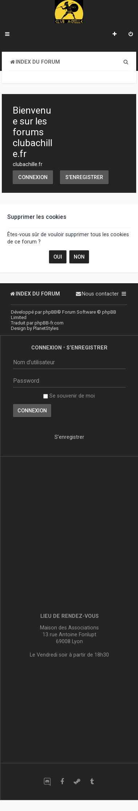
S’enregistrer (84, 177)
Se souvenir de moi (69, 396)
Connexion (33, 177)
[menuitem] (130, 34)
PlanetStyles (45, 328)
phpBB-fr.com (49, 323)
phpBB (50, 312)
